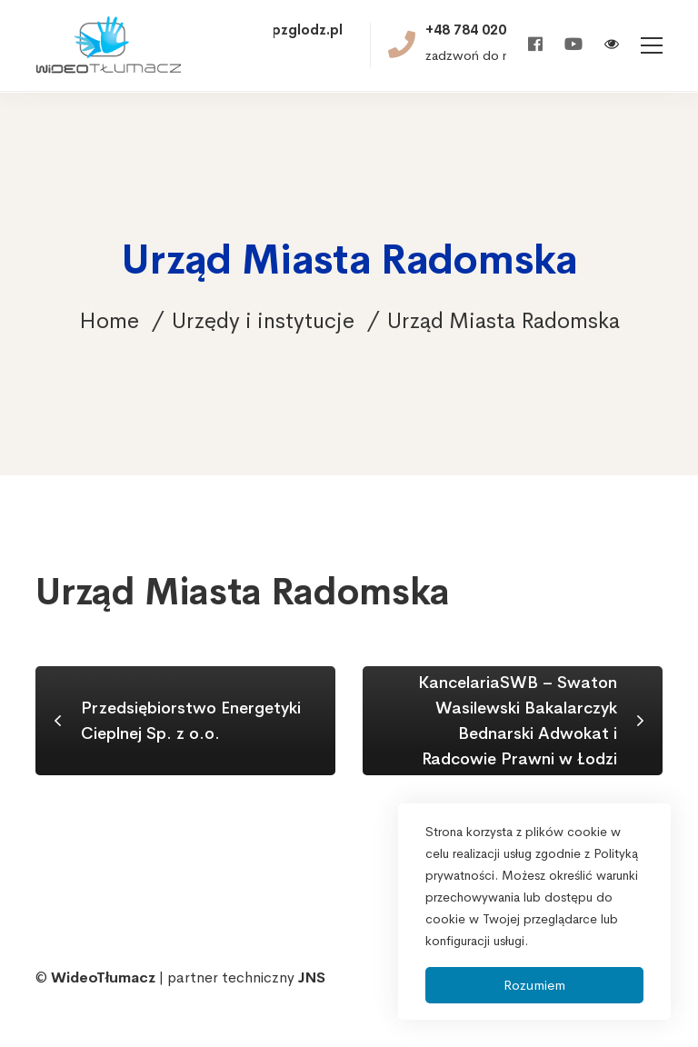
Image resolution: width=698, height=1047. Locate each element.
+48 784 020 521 (479, 30)
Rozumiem (534, 984)
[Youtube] (573, 45)
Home (109, 320)
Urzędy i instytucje (263, 320)
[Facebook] (535, 45)
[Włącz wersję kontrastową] (611, 45)
